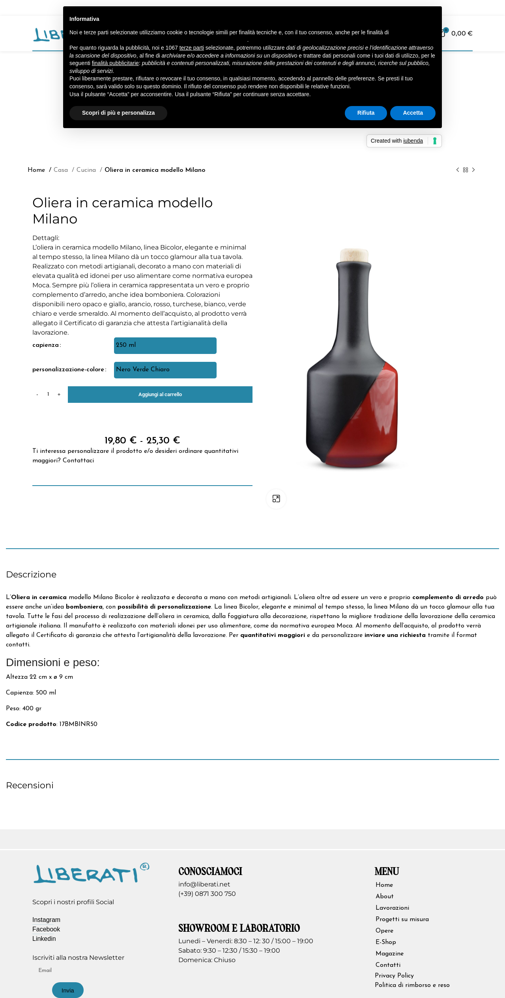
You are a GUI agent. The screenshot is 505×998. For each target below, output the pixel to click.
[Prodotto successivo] (473, 170)
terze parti (192, 48)
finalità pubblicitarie (115, 63)
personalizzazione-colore (68, 370)
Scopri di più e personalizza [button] (118, 113)
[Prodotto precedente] (458, 170)
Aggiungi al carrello (160, 394)
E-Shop (386, 942)
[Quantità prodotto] (48, 394)
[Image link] (91, 872)
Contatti (388, 965)
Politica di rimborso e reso (412, 985)
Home (37, 170)
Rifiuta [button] (366, 113)
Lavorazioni (392, 908)
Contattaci (78, 461)
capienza (45, 345)
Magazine (390, 954)
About (385, 897)
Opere (384, 931)
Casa (62, 170)
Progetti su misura (402, 919)
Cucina (87, 170)
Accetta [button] (413, 113)
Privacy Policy (394, 976)
